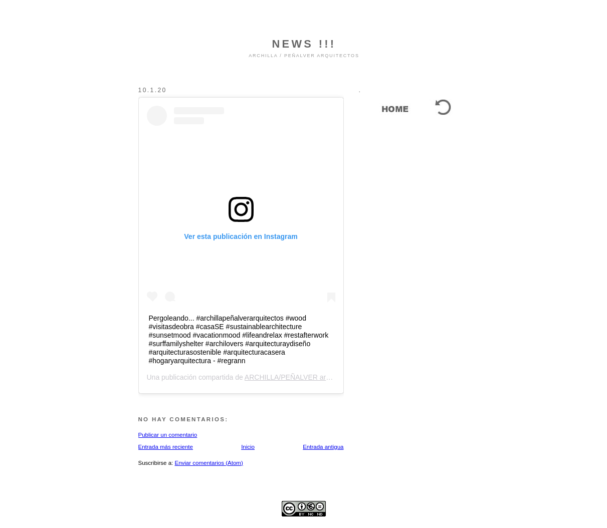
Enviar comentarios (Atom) (208, 463)
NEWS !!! (304, 44)
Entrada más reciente (165, 447)
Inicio (248, 447)
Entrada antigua (323, 447)
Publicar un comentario (167, 435)
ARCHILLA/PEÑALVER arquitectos (299, 377)
